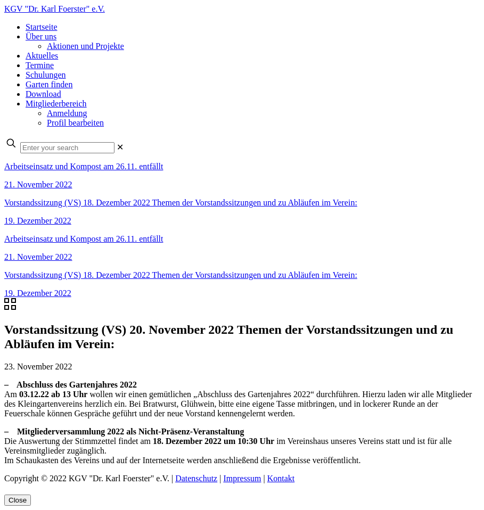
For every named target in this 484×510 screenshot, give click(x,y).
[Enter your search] (67, 147)
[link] (120, 147)
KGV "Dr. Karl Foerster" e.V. (54, 8)
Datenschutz (196, 478)
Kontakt (281, 478)
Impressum (242, 478)
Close (18, 500)
